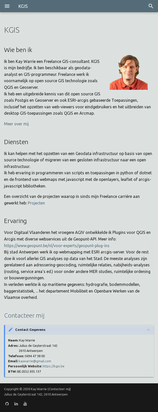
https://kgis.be (53, 366)
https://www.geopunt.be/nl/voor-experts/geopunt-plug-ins (56, 245)
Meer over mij (16, 124)
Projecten (36, 203)
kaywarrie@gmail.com (35, 361)
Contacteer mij (24, 315)
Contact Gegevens (30, 329)
